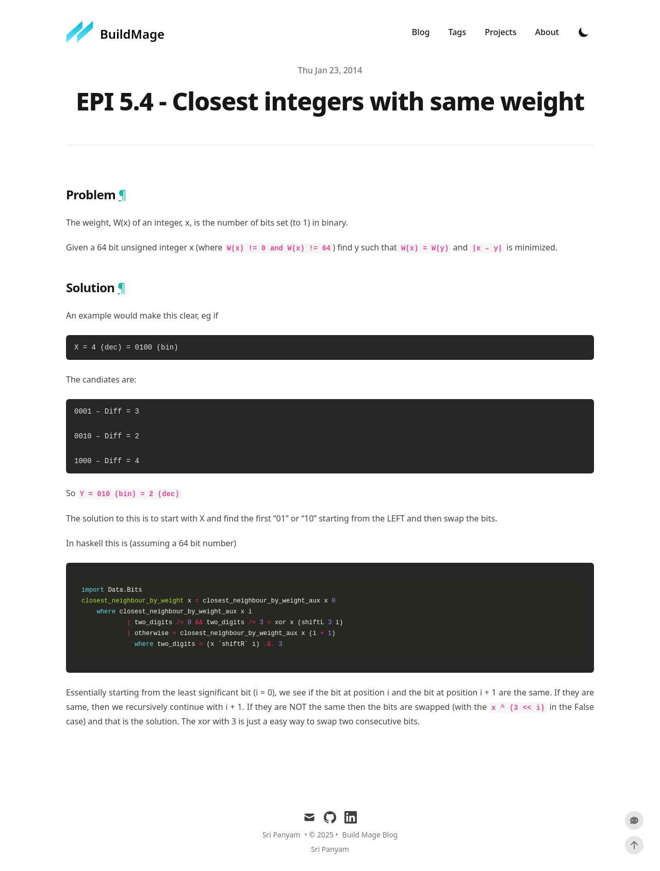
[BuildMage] (115, 32)
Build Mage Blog (370, 835)
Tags (459, 32)
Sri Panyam (330, 849)
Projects (501, 32)
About (547, 32)
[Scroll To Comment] (634, 820)
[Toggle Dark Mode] (583, 32)
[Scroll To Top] (634, 845)
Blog (422, 32)
